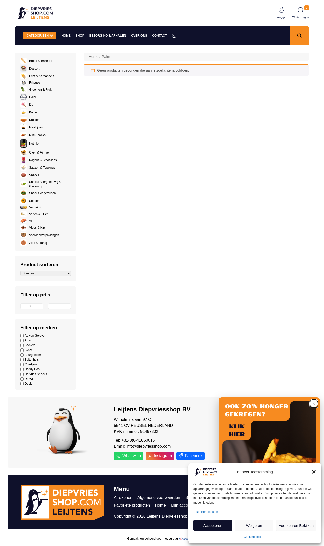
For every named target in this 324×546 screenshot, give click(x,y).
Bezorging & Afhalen (107, 35)
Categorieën (40, 35)
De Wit (27, 379)
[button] (313, 471)
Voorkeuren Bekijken (296, 525)
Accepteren (212, 525)
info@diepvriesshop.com (148, 446)
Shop (80, 35)
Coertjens (28, 364)
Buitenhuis (29, 359)
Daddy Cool (30, 369)
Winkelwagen (300, 17)
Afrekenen (123, 497)
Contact (159, 35)
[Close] (314, 403)
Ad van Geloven (33, 335)
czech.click (188, 538)
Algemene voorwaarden (158, 497)
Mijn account (182, 505)
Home (66, 35)
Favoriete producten (132, 505)
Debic (26, 383)
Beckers (27, 345)
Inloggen (281, 17)
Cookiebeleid (252, 537)
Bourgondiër (30, 355)
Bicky (26, 350)
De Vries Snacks (33, 374)
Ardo (25, 340)
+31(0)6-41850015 (138, 440)
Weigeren (254, 525)
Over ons (139, 35)
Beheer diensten (207, 512)
